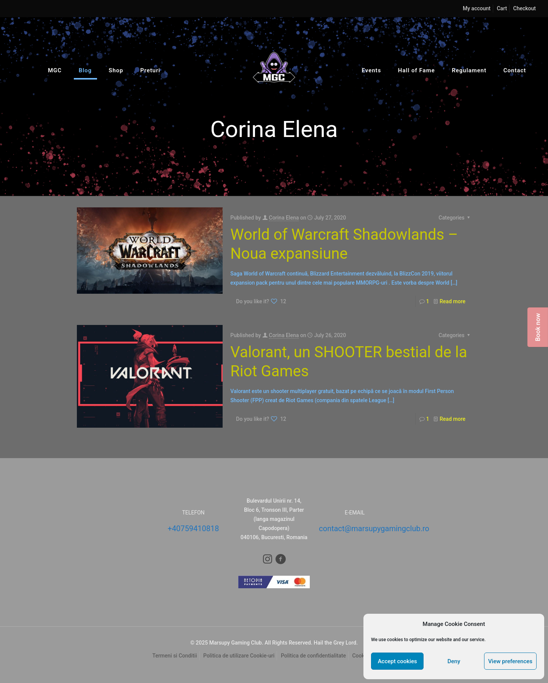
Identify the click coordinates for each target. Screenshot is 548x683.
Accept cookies (397, 661)
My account (477, 8)
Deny (454, 661)
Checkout (524, 8)
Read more (452, 301)
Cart (502, 8)
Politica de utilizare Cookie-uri (238, 656)
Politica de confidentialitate (313, 656)
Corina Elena (284, 218)
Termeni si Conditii (174, 656)
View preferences (510, 661)
